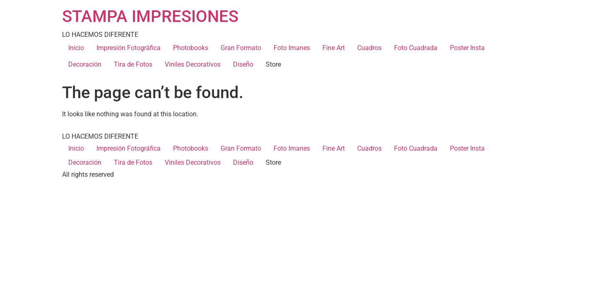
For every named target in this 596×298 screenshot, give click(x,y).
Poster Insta (467, 48)
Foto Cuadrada (415, 48)
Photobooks (190, 48)
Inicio (76, 48)
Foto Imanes (292, 48)
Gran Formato (241, 48)
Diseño (243, 64)
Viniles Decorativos (193, 64)
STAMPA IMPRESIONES (150, 16)
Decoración (84, 64)
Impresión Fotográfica (128, 48)
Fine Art (333, 48)
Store (273, 64)
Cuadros (369, 48)
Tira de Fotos (133, 64)
